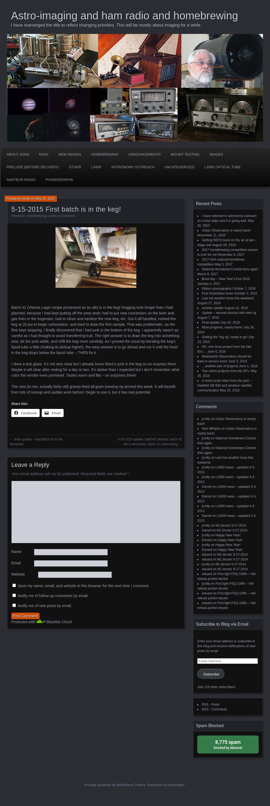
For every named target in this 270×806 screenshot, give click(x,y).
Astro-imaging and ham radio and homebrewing (124, 16)
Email (16, 563)
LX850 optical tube (223, 167)
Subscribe (211, 674)
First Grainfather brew (217, 293)
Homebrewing (104, 154)
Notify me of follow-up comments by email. (53, 596)
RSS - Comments (214, 709)
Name (16, 551)
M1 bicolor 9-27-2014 (231, 525)
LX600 (96, 167)
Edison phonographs (216, 288)
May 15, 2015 (45, 199)
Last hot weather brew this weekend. (228, 298)
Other (75, 167)
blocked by (227, 744)
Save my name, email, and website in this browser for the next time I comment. (84, 586)
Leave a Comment (61, 216)
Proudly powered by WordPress (109, 785)
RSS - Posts (210, 704)
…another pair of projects (220, 366)
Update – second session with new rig (229, 313)
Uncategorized (179, 167)
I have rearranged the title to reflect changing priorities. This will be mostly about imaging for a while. (106, 25)
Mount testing (185, 154)
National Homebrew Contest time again (230, 269)
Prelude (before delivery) (32, 167)
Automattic (176, 785)
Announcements (145, 154)
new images (69, 154)
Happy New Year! (228, 535)
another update (213, 308)
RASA (44, 154)
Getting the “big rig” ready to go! (224, 337)
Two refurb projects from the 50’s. (226, 371)
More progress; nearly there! (222, 327)
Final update (211, 322)
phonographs (59, 180)
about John (17, 154)
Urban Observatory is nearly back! (226, 230)
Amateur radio (20, 180)
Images (216, 154)
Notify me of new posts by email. (45, 606)
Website (18, 574)
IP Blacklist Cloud (57, 622)
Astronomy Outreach (132, 167)
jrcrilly (26, 199)
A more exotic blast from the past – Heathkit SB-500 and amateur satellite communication (224, 385)
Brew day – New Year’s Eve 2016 (226, 279)
